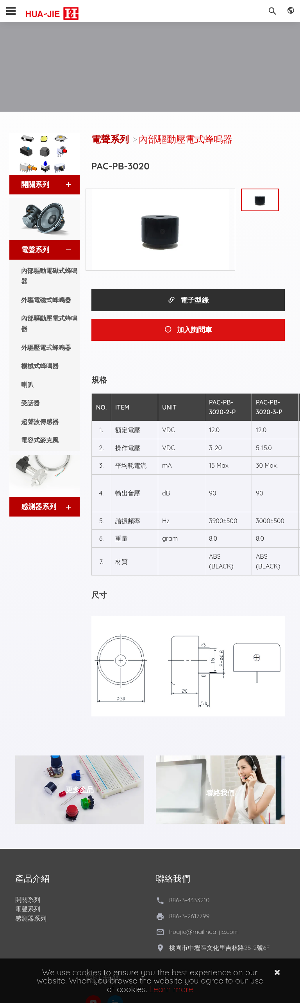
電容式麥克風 (40, 440)
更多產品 (80, 789)
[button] (61, 184)
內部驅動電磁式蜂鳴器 (49, 276)
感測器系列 (30, 918)
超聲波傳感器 (40, 422)
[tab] (44, 184)
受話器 (30, 403)
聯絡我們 (220, 792)
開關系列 (27, 899)
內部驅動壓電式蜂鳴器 (49, 323)
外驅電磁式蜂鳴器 (46, 300)
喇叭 (27, 384)
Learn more (171, 989)
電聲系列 (110, 139)
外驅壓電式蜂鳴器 (46, 347)
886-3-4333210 (189, 900)
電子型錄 (188, 300)
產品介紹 (32, 878)
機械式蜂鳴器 (40, 366)
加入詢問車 (188, 329)
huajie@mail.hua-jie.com (204, 931)
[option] (160, 229)
